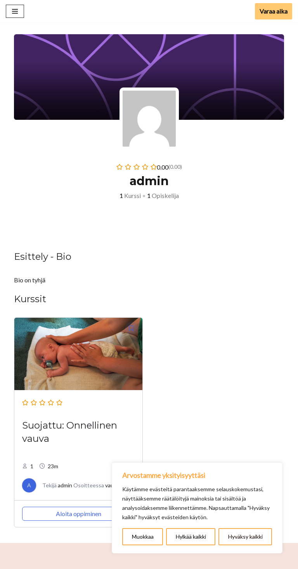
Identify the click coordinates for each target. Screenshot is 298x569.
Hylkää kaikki (191, 536)
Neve (123, 561)
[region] (197, 507)
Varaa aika (274, 11)
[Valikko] (15, 11)
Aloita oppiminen (78, 513)
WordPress (167, 561)
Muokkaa (143, 536)
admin (65, 485)
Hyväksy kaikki (245, 536)
